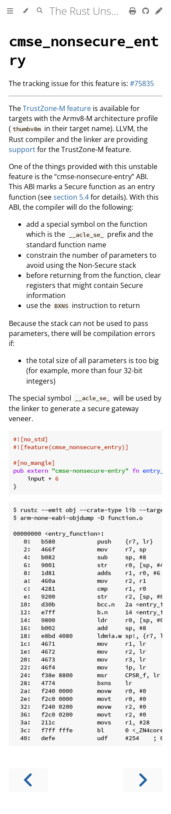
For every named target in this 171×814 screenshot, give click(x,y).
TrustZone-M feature (57, 108)
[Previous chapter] (28, 780)
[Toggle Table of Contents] (10, 11)
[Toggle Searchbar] (39, 11)
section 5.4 (71, 197)
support (22, 149)
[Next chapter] (142, 780)
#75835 (142, 83)
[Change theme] (25, 11)
